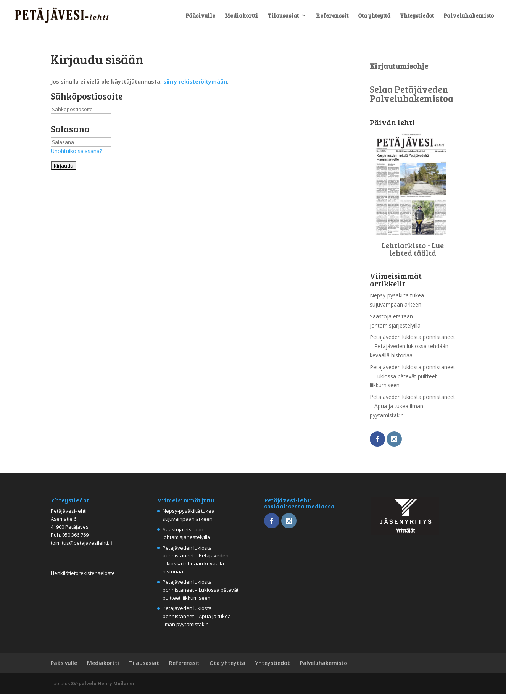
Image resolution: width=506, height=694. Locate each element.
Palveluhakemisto (468, 16)
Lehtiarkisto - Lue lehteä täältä (412, 249)
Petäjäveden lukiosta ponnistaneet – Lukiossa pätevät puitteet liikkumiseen (412, 376)
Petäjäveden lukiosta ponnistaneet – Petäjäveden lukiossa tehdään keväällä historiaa (412, 346)
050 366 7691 (76, 534)
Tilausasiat (283, 16)
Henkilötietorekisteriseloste (83, 573)
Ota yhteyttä (374, 16)
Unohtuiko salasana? (76, 151)
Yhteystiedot (417, 16)
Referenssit (332, 16)
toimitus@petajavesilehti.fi (81, 542)
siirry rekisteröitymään (195, 81)
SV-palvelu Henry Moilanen (103, 683)
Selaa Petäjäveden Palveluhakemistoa (411, 94)
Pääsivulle (200, 16)
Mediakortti (241, 16)
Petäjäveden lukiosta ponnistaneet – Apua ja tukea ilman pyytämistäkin (412, 406)
